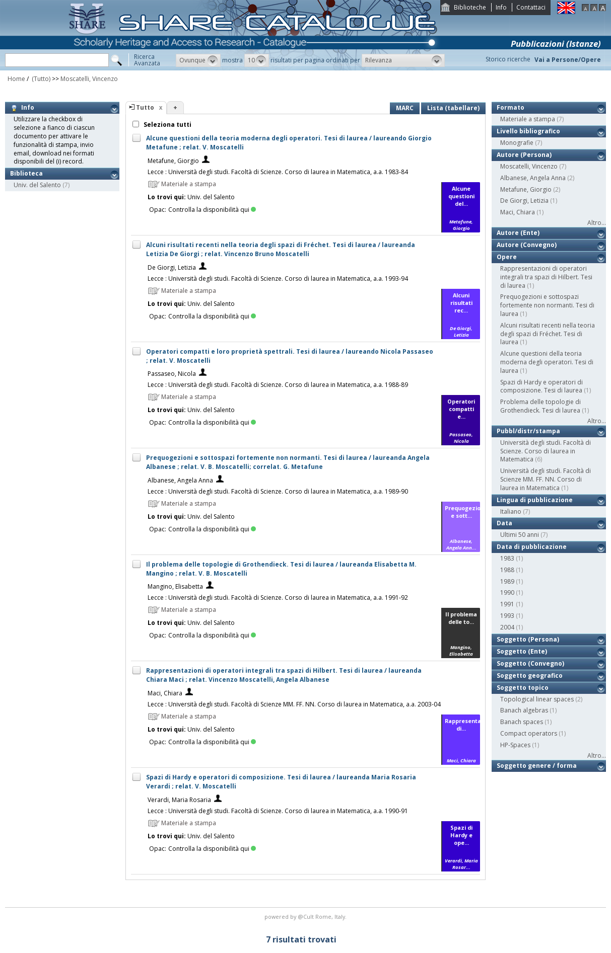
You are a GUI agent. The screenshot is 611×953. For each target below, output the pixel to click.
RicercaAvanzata (147, 59)
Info (501, 7)
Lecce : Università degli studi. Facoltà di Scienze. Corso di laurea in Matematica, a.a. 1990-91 (278, 811)
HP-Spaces (515, 745)
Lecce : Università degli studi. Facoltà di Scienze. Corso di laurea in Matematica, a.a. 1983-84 (278, 172)
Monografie (516, 142)
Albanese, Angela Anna (180, 480)
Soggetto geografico (530, 675)
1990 (507, 592)
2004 (507, 627)
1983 (507, 558)
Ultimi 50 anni (519, 534)
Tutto (145, 107)
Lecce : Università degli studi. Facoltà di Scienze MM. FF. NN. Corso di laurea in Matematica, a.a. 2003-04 (294, 704)
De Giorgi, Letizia (172, 267)
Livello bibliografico (528, 131)
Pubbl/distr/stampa (528, 431)
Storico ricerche (508, 59)
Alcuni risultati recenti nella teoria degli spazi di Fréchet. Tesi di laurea (547, 334)
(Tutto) (40, 78)
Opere (507, 257)
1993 (507, 615)
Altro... (596, 222)
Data (504, 523)
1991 (507, 604)
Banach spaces (521, 722)
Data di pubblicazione (532, 546)
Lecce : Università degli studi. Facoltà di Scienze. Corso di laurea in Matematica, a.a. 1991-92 (278, 597)
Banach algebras (524, 710)
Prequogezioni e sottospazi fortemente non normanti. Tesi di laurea (547, 305)
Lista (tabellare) (453, 108)
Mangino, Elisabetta (175, 586)
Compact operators (528, 733)
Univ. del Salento (37, 185)
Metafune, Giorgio (173, 160)
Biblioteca (26, 173)
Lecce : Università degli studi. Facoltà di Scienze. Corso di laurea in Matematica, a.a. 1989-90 (278, 491)
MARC (405, 108)
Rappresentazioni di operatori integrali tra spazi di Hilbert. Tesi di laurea (546, 277)
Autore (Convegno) (527, 245)
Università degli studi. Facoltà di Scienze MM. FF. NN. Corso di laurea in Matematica (545, 479)
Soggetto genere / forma (537, 765)
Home (16, 78)
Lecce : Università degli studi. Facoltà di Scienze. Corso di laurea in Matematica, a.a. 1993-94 (278, 278)
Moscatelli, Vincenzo (89, 78)
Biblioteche (470, 7)
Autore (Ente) (518, 232)
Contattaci (531, 7)
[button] (198, 60)
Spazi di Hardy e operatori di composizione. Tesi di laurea (541, 386)
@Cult (306, 916)
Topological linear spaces (537, 699)
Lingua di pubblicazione (535, 500)
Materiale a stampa (527, 119)
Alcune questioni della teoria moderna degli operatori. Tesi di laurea (546, 362)
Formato (510, 107)
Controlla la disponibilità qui (212, 209)
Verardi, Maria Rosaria (179, 800)
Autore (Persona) (524, 154)
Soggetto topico (523, 687)
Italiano (510, 511)
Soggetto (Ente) (522, 651)
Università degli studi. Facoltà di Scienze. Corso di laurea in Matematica (545, 451)
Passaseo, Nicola (172, 373)
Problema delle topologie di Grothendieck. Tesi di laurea (540, 406)
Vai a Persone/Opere (567, 59)
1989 (507, 581)
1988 (507, 570)
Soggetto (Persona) (528, 639)
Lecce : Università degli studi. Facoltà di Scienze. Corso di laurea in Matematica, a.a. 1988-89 (278, 384)
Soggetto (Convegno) (530, 663)
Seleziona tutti (166, 124)
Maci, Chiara (165, 693)
